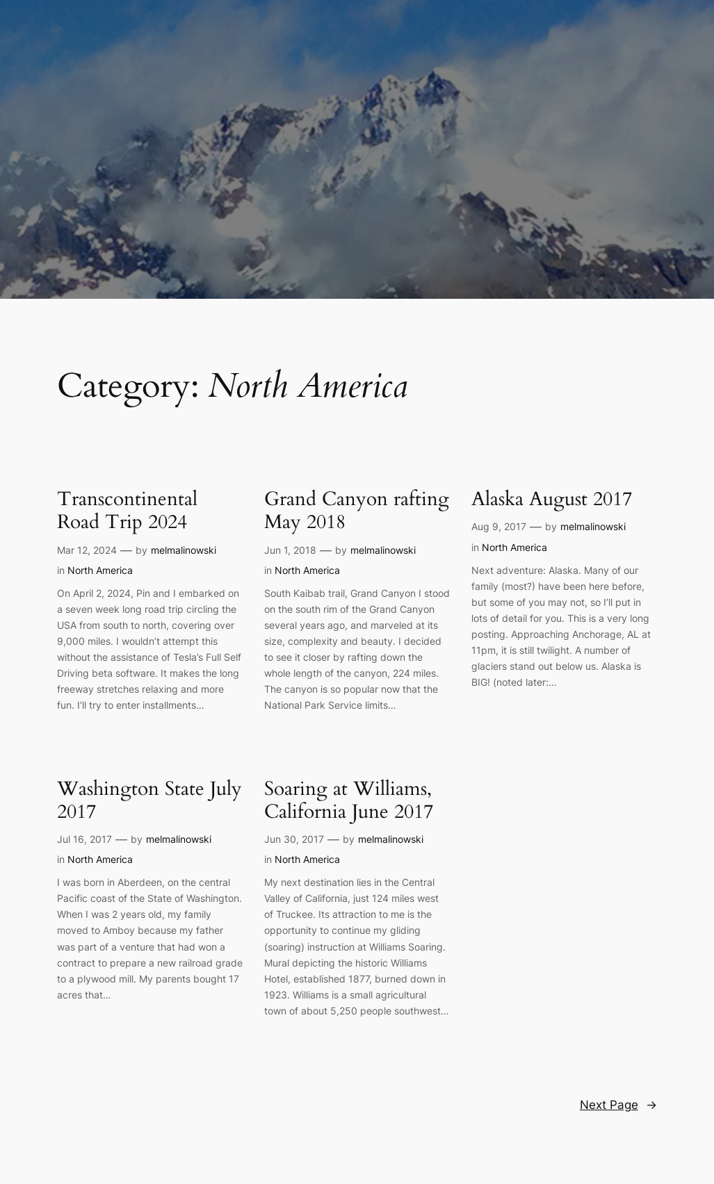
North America (100, 570)
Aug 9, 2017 (498, 526)
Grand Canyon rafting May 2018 (356, 511)
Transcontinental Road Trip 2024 (127, 511)
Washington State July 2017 (149, 800)
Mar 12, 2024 (87, 550)
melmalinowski (183, 550)
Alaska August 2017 (551, 499)
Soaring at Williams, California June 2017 (348, 800)
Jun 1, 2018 (290, 550)
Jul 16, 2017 (84, 839)
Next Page (618, 1105)
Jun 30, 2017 (294, 839)
